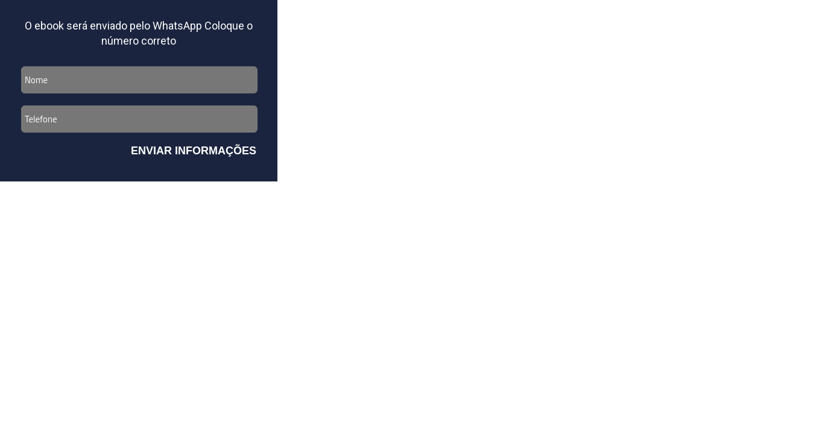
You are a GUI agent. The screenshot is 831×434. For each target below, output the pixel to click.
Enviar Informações (193, 151)
